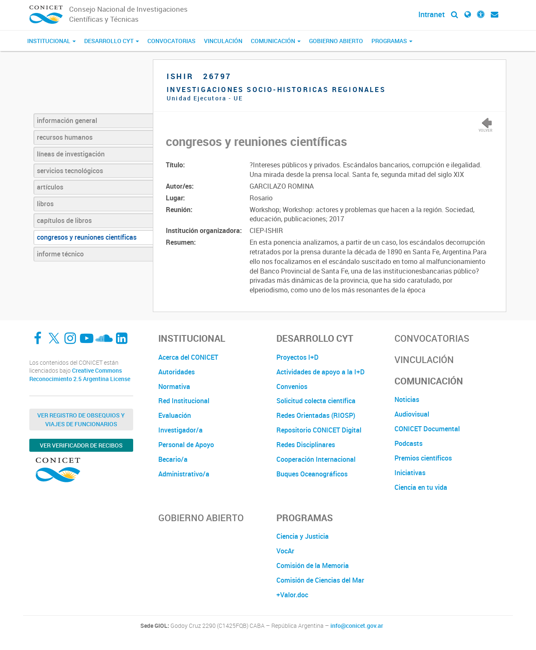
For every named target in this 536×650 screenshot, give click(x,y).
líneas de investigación (71, 154)
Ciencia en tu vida (420, 487)
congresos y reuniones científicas (87, 237)
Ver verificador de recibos (81, 445)
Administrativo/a (183, 474)
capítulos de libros (64, 220)
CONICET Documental (427, 428)
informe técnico (60, 253)
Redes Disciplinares (305, 444)
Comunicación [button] (276, 41)
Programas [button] (391, 41)
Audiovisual (411, 414)
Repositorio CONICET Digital (318, 430)
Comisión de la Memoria (312, 565)
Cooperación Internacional (316, 459)
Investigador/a (180, 430)
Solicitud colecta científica (316, 400)
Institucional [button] (51, 41)
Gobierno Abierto (336, 41)
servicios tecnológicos (70, 170)
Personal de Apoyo (186, 444)
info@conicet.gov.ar (356, 626)
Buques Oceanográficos (312, 474)
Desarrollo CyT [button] (111, 41)
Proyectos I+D (297, 357)
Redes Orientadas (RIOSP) (315, 415)
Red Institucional (183, 400)
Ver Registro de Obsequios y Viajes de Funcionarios (81, 419)
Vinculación (223, 41)
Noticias (406, 399)
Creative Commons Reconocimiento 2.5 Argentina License (79, 374)
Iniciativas (409, 472)
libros (45, 203)
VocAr (285, 550)
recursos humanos (65, 137)
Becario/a (173, 459)
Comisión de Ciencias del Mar (320, 580)
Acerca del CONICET (188, 357)
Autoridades (176, 371)
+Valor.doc (292, 594)
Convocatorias (171, 41)
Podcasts (408, 443)
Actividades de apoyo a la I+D (320, 371)
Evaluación (174, 415)
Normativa (174, 386)
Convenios (291, 386)
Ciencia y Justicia (302, 536)
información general (67, 120)
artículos (50, 187)
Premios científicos (423, 458)
